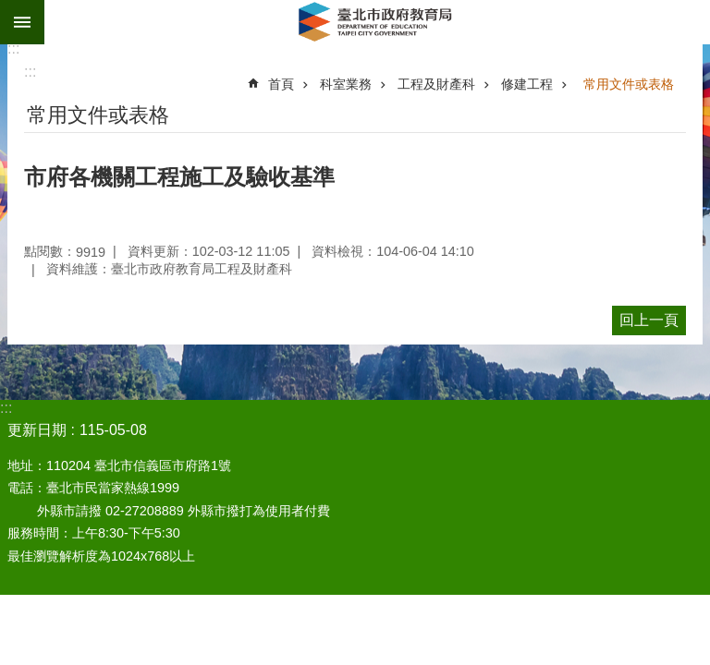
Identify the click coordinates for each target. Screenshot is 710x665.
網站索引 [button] (22, 22)
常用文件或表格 (628, 84)
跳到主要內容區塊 (9, 9)
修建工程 (527, 84)
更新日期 (37, 430)
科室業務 (346, 84)
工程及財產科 (436, 84)
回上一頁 (649, 320)
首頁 (281, 84)
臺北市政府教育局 (377, 22)
